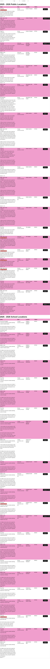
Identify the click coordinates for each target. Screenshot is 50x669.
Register (45, 31)
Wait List (45, 9)
